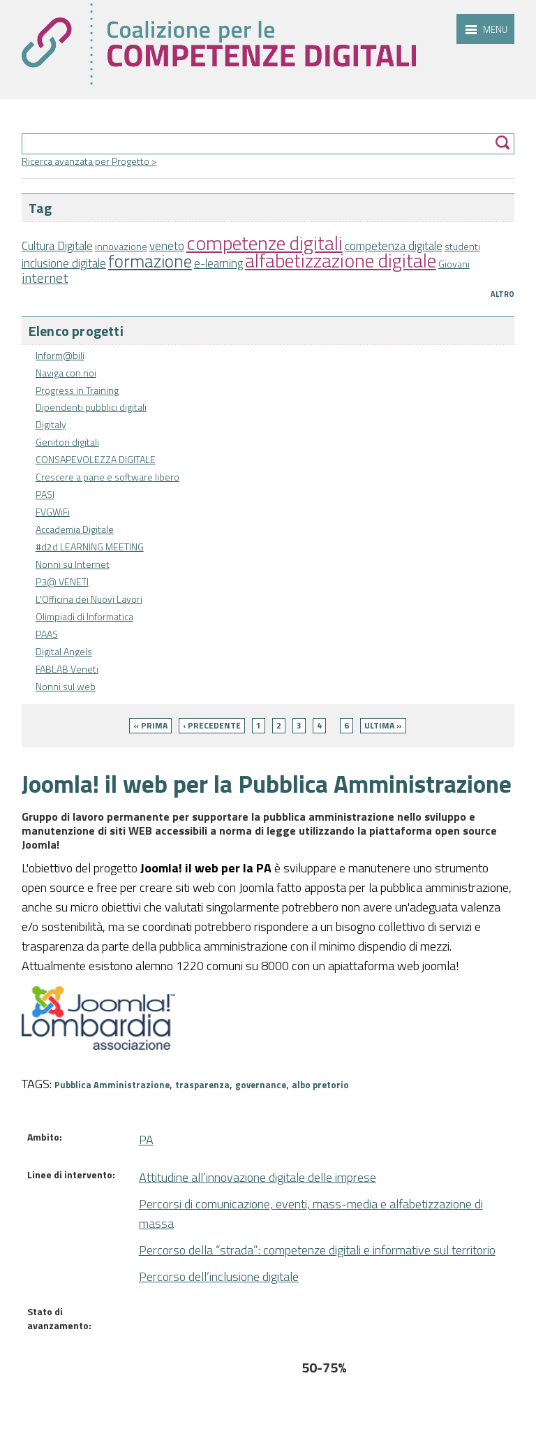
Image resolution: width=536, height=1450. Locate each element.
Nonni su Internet (73, 564)
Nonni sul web (66, 686)
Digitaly (51, 424)
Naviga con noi (66, 372)
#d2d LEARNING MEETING (90, 546)
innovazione (121, 246)
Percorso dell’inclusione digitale (219, 1276)
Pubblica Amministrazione (112, 1085)
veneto (166, 246)
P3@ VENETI (62, 581)
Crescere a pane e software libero (107, 476)
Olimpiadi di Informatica (84, 616)
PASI (45, 494)
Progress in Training (77, 390)
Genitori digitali (67, 441)
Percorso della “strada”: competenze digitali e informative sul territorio (317, 1249)
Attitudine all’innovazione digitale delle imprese (257, 1177)
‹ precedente (212, 725)
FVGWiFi (53, 511)
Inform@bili (60, 355)
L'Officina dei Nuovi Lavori (89, 599)
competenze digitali (264, 243)
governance (260, 1085)
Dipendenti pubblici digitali (91, 407)
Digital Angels (64, 651)
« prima (150, 725)
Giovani (454, 263)
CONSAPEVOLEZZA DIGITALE (96, 459)
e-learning (218, 263)
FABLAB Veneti (67, 668)
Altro (502, 294)
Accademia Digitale (75, 529)
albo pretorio (320, 1085)
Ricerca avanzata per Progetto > (89, 161)
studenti (462, 246)
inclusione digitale (64, 263)
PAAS (47, 634)
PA (146, 1139)
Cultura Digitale (57, 246)
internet (45, 278)
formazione (150, 260)
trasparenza (202, 1085)
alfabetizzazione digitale (340, 260)
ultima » (383, 725)
